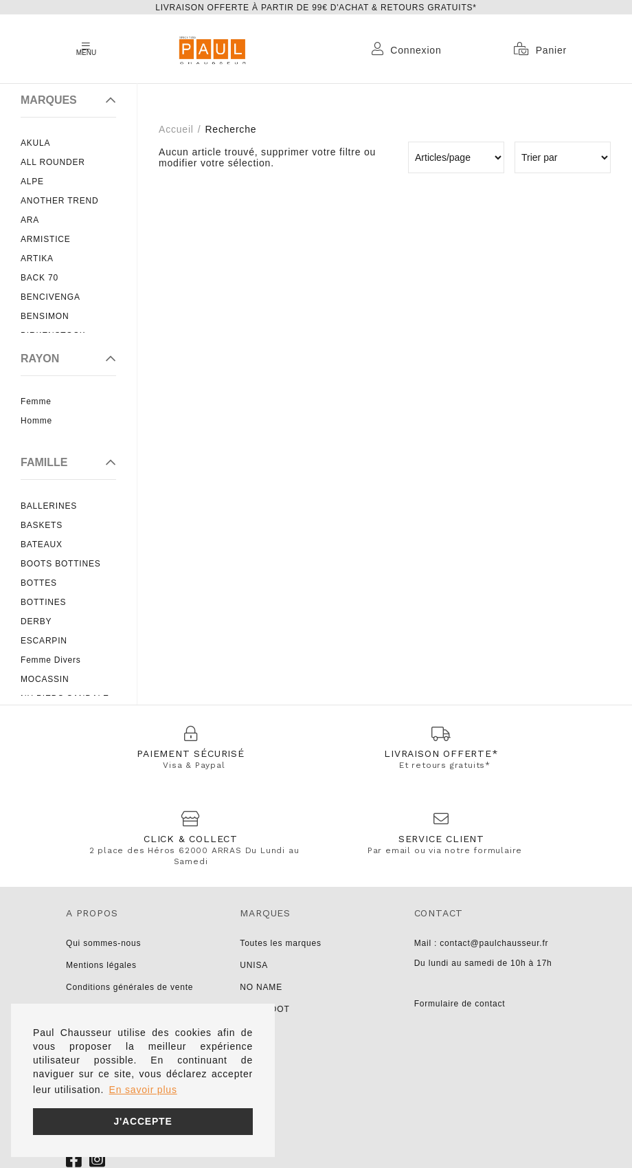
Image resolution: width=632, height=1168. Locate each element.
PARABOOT (264, 1009)
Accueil (176, 129)
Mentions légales (101, 965)
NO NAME (261, 987)
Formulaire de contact (460, 1004)
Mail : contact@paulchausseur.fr (481, 943)
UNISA (254, 965)
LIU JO (254, 1031)
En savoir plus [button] (143, 1089)
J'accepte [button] (142, 1121)
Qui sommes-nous (103, 943)
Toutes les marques (280, 943)
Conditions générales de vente (129, 987)
